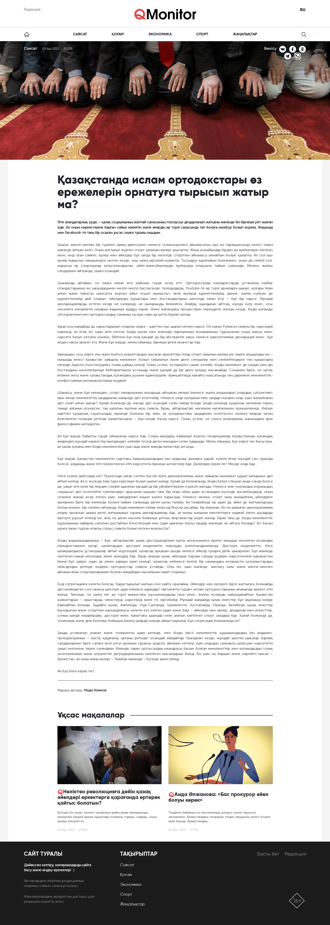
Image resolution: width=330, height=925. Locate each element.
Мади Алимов (95, 690)
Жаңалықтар (245, 34)
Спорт (202, 34)
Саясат (80, 34)
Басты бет (268, 854)
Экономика (160, 34)
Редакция (32, 9)
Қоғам (118, 34)
